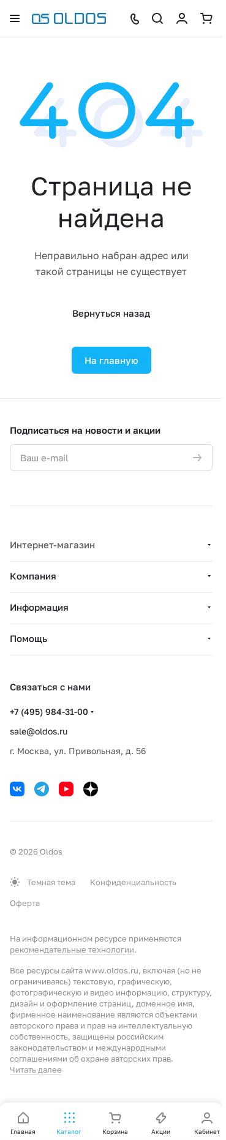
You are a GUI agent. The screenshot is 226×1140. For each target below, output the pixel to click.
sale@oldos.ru (38, 731)
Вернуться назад (111, 313)
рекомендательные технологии (72, 949)
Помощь (28, 638)
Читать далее (36, 1069)
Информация (39, 607)
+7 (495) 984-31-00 (49, 711)
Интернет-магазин (52, 544)
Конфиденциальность (133, 882)
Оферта (25, 903)
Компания (33, 575)
